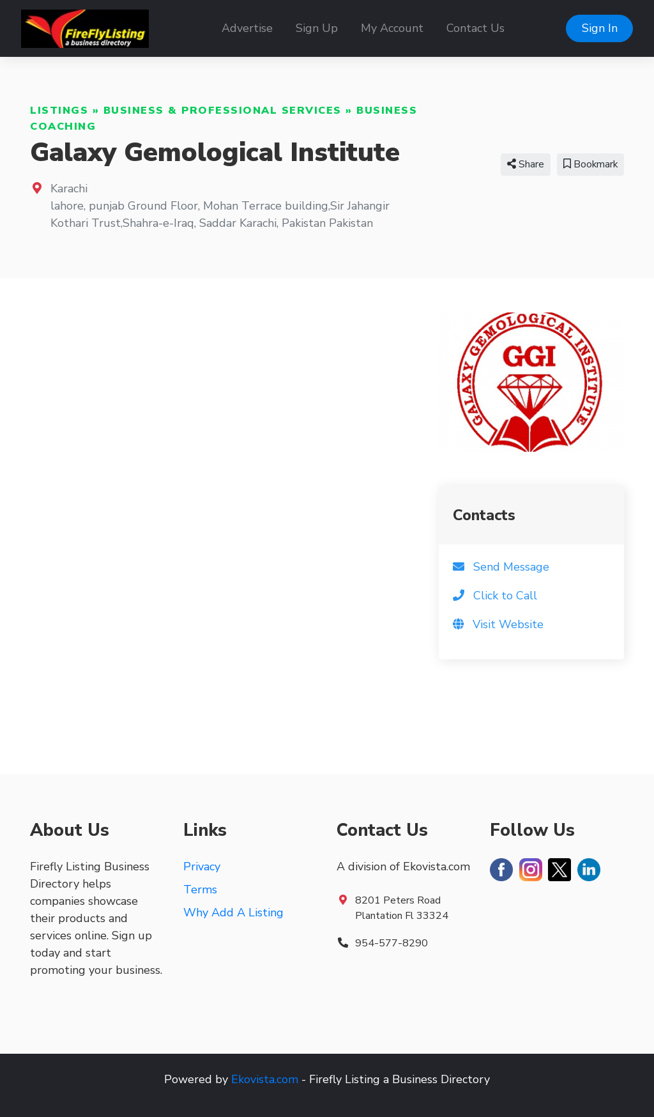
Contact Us (475, 28)
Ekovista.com (264, 1079)
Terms (200, 889)
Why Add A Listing (233, 912)
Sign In (600, 28)
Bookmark (590, 164)
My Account (392, 28)
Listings (59, 111)
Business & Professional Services (222, 111)
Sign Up (317, 28)
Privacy (201, 866)
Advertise (247, 28)
